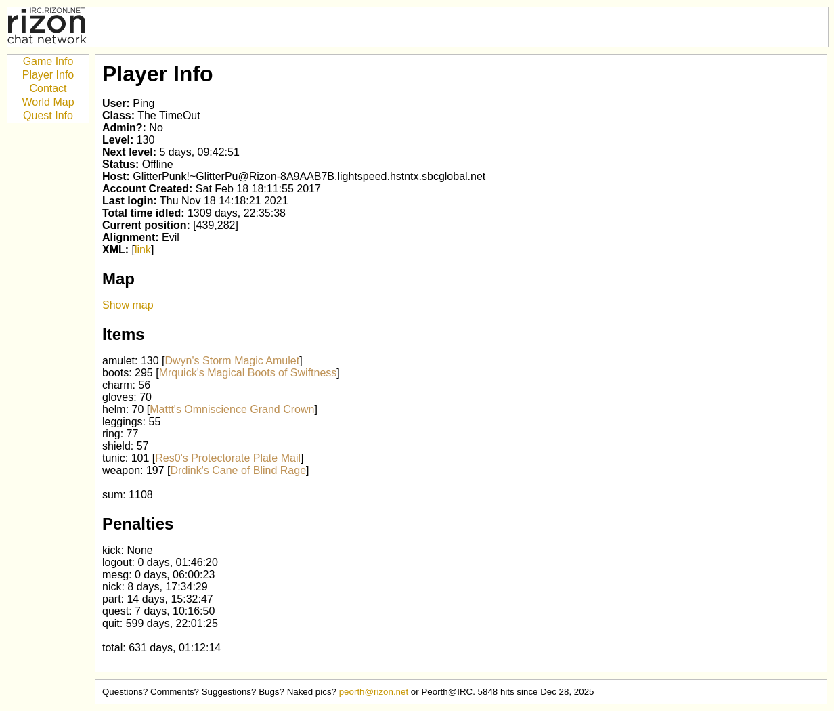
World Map (48, 102)
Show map (128, 305)
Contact (47, 88)
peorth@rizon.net (373, 692)
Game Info (48, 61)
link (143, 249)
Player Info (48, 75)
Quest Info (48, 115)
